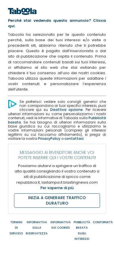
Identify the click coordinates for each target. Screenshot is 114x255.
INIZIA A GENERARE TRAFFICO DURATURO (57, 200)
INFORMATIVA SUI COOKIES (60, 225)
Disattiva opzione (66, 109)
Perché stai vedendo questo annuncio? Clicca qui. (57, 23)
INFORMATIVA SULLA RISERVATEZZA (37, 227)
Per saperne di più (57, 188)
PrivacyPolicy (49, 138)
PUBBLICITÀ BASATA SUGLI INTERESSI (82, 230)
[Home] (22, 16)
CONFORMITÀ (103, 222)
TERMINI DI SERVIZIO (16, 227)
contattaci (74, 138)
